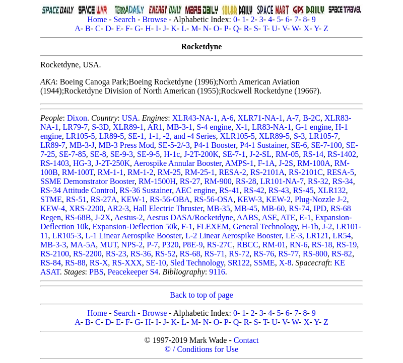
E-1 (305, 217)
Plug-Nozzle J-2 (321, 199)
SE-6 (299, 145)
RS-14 (313, 154)
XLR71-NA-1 (260, 118)
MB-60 (273, 208)
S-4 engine (213, 127)
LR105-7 (323, 136)
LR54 (341, 235)
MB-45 (245, 208)
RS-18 (322, 244)
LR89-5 (111, 136)
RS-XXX (127, 262)
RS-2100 (54, 253)
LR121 (317, 235)
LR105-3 (66, 235)
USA (130, 118)
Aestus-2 (128, 217)
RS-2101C (306, 172)
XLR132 (332, 190)
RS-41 (229, 190)
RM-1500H (157, 181)
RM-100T (78, 172)
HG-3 (82, 163)
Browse (154, 19)
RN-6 (299, 244)
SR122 (239, 262)
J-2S (286, 163)
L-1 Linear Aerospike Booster (133, 235)
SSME (264, 262)
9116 (217, 271)
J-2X (102, 217)
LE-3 (294, 235)
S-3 (299, 136)
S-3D (100, 127)
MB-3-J (82, 145)
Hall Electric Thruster (168, 208)
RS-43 (278, 190)
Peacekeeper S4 (133, 271)
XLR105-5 (237, 136)
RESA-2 (232, 172)
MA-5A (83, 244)
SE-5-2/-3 (174, 145)
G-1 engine (313, 127)
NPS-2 (132, 244)
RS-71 (214, 253)
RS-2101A (267, 172)
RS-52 (165, 253)
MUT (108, 244)
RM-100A (313, 163)
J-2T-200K (201, 154)
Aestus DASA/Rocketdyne (190, 217)
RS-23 (116, 253)
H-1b (310, 226)
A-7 (292, 118)
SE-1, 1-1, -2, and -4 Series (172, 136)
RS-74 (299, 208)
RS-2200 (87, 253)
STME (51, 199)
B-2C (311, 118)
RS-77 (288, 253)
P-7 (152, 244)
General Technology (265, 226)
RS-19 (346, 244)
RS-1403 (54, 163)
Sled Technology (197, 262)
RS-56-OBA (170, 199)
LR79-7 (75, 127)
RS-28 (246, 181)
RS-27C (220, 244)
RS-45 (303, 190)
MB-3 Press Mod (126, 145)
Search (125, 19)
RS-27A (104, 199)
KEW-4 (52, 208)
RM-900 (218, 181)
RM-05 (287, 154)
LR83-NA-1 (271, 127)
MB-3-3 (53, 244)
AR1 (154, 127)
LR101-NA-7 (282, 181)
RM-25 (169, 172)
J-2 (327, 226)
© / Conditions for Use (201, 349)
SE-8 (98, 154)
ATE (288, 217)
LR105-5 (80, 136)
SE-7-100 (326, 145)
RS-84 (50, 262)
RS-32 (318, 181)
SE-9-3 (121, 154)
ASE (269, 217)
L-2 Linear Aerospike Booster (233, 235)
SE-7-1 (234, 154)
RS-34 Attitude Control (77, 190)
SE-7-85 (72, 154)
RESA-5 (340, 172)
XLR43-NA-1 (195, 118)
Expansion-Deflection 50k (135, 226)
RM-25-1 (200, 172)
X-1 (241, 127)
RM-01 (274, 244)
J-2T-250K (112, 163)
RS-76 (263, 253)
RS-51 (76, 199)
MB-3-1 (180, 127)
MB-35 (218, 208)
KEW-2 (278, 199)
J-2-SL (260, 154)
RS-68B (78, 217)
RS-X (99, 262)
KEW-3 (249, 199)
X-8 (285, 262)
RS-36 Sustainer (145, 190)
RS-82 (341, 253)
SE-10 (156, 262)
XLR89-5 (274, 136)
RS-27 (190, 181)
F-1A (266, 163)
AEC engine (195, 190)
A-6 (227, 118)
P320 (170, 244)
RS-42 (254, 190)
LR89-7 (52, 145)
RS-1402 (341, 154)
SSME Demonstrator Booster (87, 181)
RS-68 (190, 253)
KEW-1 (133, 199)
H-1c (172, 154)
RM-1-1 (110, 172)
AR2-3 (118, 208)
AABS (247, 217)
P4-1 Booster (215, 145)
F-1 (186, 226)
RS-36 (140, 253)
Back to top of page (201, 295)
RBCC (247, 244)
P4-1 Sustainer (263, 145)
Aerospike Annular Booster (177, 163)
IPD (319, 208)
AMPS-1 (239, 163)
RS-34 (342, 181)
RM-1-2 (140, 172)
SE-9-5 (148, 154)
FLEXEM (212, 226)
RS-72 (239, 253)
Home (97, 19)
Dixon (77, 118)
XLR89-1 (128, 127)
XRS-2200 (86, 208)
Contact (246, 340)
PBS (96, 271)
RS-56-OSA (213, 199)
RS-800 (315, 253)
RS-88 (75, 262)
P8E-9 (192, 244)
